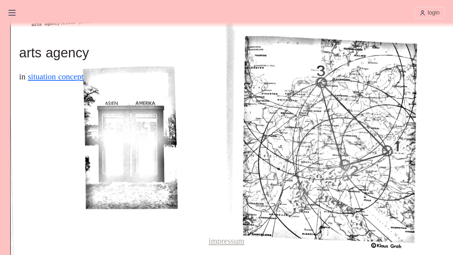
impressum (227, 241)
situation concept (56, 76)
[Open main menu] (12, 13)
